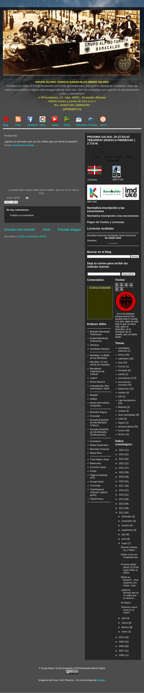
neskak (121, 411)
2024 (122, 454)
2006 (122, 655)
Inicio (46, 229)
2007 (122, 651)
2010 (122, 637)
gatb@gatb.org (72, 108)
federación (123, 389)
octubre (126, 525)
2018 (122, 481)
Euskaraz (92, 179)
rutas (120, 418)
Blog (5, 125)
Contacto (92, 125)
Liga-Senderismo (127, 400)
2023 (122, 459)
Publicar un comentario (22, 215)
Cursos (121, 366)
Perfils (93, 471)
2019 (122, 477)
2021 (122, 468)
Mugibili (94, 395)
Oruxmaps (95, 485)
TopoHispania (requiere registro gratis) (99, 492)
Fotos (42, 125)
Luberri (93, 378)
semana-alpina (125, 426)
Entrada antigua (69, 229)
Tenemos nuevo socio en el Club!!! (129, 610)
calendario (123, 358)
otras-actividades (127, 415)
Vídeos (55, 125)
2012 (122, 508)
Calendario (81, 125)
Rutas (67, 125)
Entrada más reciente (19, 229)
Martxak (122, 407)
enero (125, 631)
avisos (121, 355)
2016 (122, 490)
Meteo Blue (96, 453)
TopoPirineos (96, 499)
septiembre (128, 530)
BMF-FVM (118, 179)
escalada (122, 370)
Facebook (33, 125)
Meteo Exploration (99, 445)
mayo (125, 543)
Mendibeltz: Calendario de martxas (97, 371)
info (120, 396)
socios (121, 430)
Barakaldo (106, 287)
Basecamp (95, 463)
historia (122, 392)
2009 (122, 642)
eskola (121, 374)
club (120, 362)
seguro (121, 423)
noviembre (127, 521)
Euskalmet (95, 441)
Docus (103, 125)
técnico (121, 434)
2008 (122, 646)
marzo (125, 623)
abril (124, 618)
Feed (18, 125)
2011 (122, 512)
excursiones (124, 378)
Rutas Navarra (97, 382)
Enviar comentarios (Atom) (32, 236)
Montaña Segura (98, 412)
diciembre (127, 516)
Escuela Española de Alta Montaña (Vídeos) (99, 423)
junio (124, 539)
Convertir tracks (98, 467)
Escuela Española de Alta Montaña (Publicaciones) (99, 432)
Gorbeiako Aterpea (99, 349)
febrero (125, 627)
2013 (122, 504)
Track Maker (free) (99, 459)
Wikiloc (93, 399)
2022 (122, 463)
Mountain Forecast (99, 449)
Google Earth (97, 481)
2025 (122, 450)
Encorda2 (95, 416)
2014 (122, 499)
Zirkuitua (94, 345)
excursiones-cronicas (23, 145)
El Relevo (126, 602)
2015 (122, 495)
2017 (122, 486)
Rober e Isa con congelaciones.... (130, 557)
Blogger (101, 680)
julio (124, 534)
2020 (122, 472)
